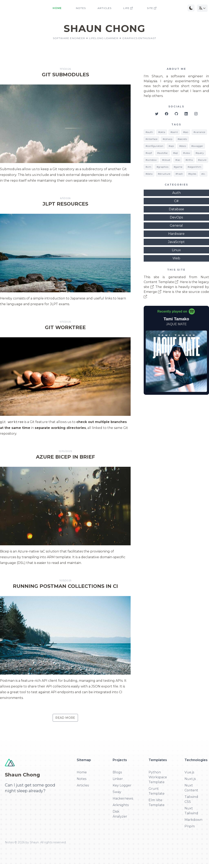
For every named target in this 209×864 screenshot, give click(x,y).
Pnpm (190, 826)
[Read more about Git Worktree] (65, 378)
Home (57, 8)
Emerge (152, 292)
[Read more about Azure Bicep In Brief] (65, 508)
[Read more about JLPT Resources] (65, 252)
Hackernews (122, 798)
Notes (81, 8)
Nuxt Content (191, 787)
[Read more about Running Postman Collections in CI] (65, 640)
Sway (117, 792)
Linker (118, 779)
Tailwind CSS (191, 799)
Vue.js (189, 772)
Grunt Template (157, 791)
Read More (65, 718)
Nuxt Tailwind (191, 810)
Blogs (117, 772)
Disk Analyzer (120, 814)
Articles (105, 8)
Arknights (121, 805)
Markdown (193, 820)
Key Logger (122, 785)
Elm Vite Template (157, 802)
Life (128, 8)
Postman (7, 681)
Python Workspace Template (158, 777)
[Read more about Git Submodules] (65, 125)
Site (152, 8)
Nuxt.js (190, 779)
